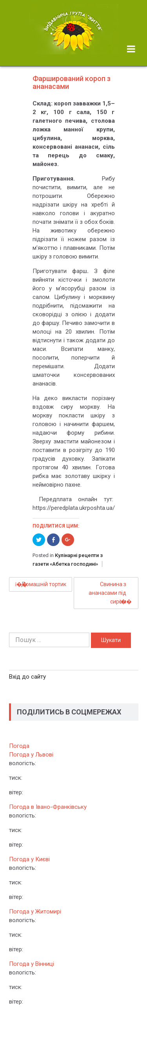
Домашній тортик (43, 584)
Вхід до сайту (27, 676)
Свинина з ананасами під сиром (107, 593)
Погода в (48, 806)
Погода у (31, 754)
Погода (19, 745)
